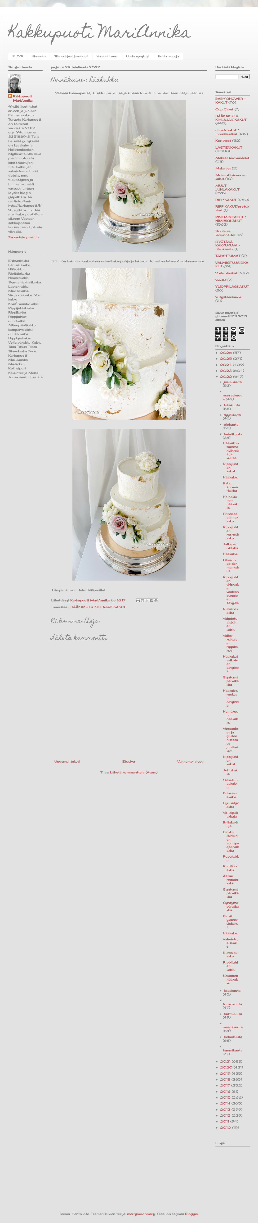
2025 (226, 358)
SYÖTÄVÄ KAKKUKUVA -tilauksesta (227, 245)
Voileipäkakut (226, 273)
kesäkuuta (232, 990)
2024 (226, 365)
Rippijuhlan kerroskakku (231, 532)
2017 (225, 1085)
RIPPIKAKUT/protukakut (232, 208)
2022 (226, 376)
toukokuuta (232, 1004)
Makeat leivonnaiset (232, 158)
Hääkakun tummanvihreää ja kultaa (231, 450)
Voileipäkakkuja (230, 814)
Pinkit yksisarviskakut (230, 921)
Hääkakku (230, 477)
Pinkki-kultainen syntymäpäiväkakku (231, 841)
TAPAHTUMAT (227, 256)
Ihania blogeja (168, 56)
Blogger (191, 1214)
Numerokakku (230, 610)
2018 (225, 1079)
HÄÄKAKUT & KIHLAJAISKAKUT (98, 607)
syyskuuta (232, 415)
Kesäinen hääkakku (230, 979)
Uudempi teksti (67, 761)
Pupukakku (231, 858)
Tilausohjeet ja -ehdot (71, 56)
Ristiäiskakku (230, 868)
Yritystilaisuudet (229, 297)
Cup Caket (224, 109)
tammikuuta (232, 1050)
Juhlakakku (230, 772)
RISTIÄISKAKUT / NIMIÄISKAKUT (230, 219)
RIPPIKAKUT (225, 200)
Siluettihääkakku (230, 783)
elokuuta (231, 424)
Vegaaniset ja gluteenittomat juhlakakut (230, 740)
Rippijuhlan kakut (230, 467)
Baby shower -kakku (231, 486)
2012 (226, 1115)
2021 (226, 1061)
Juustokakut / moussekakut (227, 132)
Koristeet (223, 140)
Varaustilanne (107, 56)
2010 (226, 1127)
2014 (225, 1103)
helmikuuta (233, 1037)
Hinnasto (39, 56)
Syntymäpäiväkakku (231, 681)
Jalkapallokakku (230, 546)
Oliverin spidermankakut (231, 565)
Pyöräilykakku (230, 805)
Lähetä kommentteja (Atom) (133, 772)
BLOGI (18, 56)
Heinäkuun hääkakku (230, 716)
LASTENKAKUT (228, 147)
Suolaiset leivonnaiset (225, 233)
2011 (225, 1121)
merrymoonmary (141, 1214)
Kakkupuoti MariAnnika (99, 34)
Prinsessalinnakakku (230, 517)
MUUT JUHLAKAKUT (227, 187)
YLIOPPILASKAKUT (232, 286)
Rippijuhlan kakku (230, 966)
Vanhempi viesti (190, 761)
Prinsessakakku (230, 795)
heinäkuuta (233, 434)
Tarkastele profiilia (23, 237)
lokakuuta (232, 405)
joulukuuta (233, 382)
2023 (226, 371)
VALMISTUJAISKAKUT (231, 264)
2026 (226, 353)
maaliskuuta (233, 1027)
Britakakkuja (230, 824)
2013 (225, 1109)
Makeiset (223, 168)
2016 (226, 1091)
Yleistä (220, 280)
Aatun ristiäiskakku (230, 879)
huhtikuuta (233, 1014)
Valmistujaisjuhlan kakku (230, 624)
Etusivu (128, 761)
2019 (226, 1073)
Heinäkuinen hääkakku (230, 502)
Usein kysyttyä (137, 56)
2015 (226, 1097)
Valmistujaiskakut (231, 942)
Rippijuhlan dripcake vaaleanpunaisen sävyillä (231, 590)
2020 (227, 1067)
